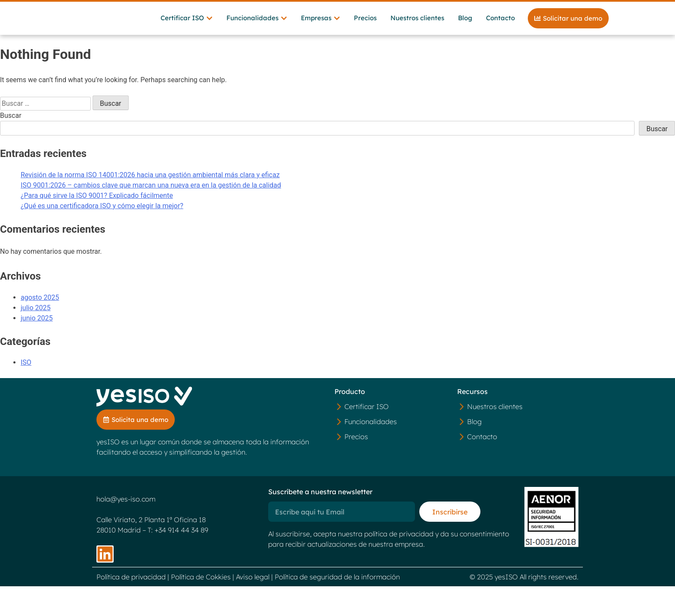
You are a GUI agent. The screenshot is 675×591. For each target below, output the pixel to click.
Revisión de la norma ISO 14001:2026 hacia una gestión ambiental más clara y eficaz (150, 179)
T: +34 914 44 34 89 (178, 534)
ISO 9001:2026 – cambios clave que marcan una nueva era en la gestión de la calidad (151, 189)
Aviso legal (252, 581)
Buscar (11, 120)
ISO (26, 367)
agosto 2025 (40, 302)
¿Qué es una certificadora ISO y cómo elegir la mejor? (102, 210)
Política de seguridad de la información (337, 581)
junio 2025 (37, 322)
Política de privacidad (131, 581)
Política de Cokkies (201, 581)
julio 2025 (36, 312)
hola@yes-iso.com (125, 503)
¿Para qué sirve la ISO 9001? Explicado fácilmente (97, 200)
